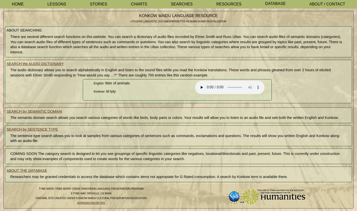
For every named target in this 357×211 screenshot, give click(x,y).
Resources (228, 4)
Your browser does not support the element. (230, 87)
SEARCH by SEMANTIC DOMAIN (34, 111)
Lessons (56, 4)
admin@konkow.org (91, 203)
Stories (98, 4)
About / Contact (327, 4)
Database (275, 3)
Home (18, 4)
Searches (182, 4)
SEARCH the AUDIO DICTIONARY (34, 64)
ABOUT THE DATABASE (26, 171)
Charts (139, 4)
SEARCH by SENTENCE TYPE (32, 129)
